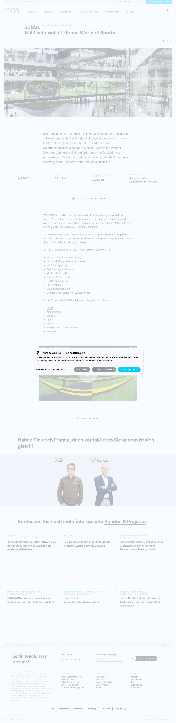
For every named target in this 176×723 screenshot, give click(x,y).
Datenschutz (42, 369)
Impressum (59, 369)
